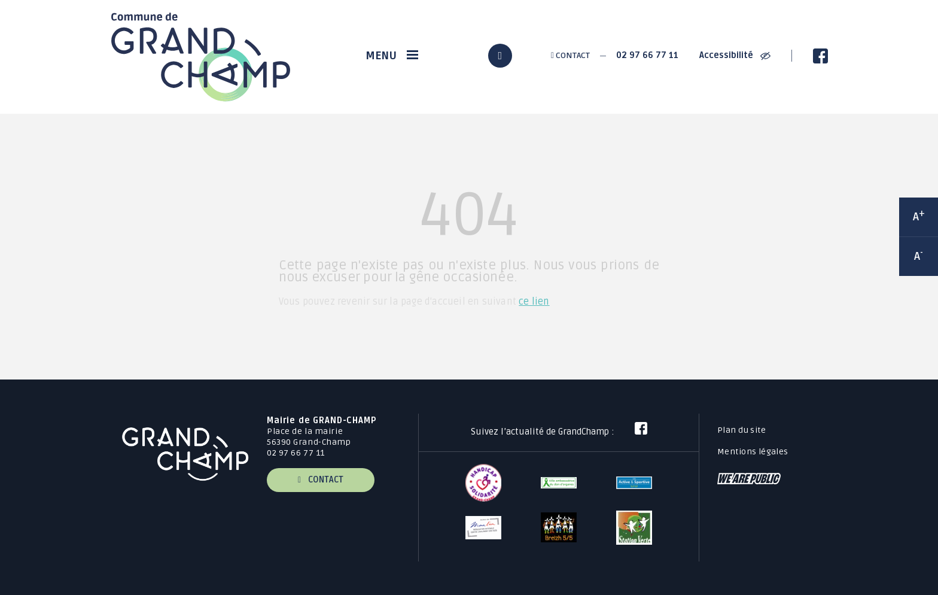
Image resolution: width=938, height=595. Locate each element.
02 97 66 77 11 (647, 55)
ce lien (534, 302)
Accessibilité (734, 55)
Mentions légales (752, 452)
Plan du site (741, 430)
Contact (570, 55)
